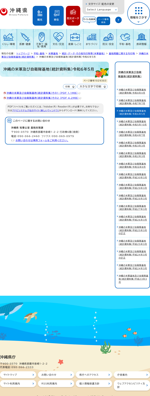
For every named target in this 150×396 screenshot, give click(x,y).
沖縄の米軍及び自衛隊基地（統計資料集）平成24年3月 (133, 261)
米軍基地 (53, 53)
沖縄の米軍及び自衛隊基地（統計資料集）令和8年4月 (132, 85)
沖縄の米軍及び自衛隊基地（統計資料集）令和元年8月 (132, 159)
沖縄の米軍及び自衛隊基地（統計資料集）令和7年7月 (132, 96)
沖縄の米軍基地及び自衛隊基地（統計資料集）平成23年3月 (133, 273)
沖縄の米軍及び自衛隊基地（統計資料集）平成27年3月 (133, 201)
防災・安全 (108, 44)
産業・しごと (75, 44)
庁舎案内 (122, 369)
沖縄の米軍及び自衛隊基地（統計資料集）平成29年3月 (133, 180)
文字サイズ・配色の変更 (101, 4)
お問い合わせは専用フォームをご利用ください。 (42, 140)
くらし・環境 (8, 44)
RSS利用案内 (49, 377)
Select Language (99, 9)
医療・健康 (25, 44)
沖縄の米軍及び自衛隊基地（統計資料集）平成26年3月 (133, 212)
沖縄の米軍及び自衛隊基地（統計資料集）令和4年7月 (132, 127)
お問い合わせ (48, 369)
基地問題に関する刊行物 (122, 53)
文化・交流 (58, 44)
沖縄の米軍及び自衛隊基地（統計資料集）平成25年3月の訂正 (133, 224)
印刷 (67, 86)
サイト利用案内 (12, 377)
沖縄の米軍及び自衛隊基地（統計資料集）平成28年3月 (133, 191)
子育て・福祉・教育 (41, 45)
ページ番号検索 (103, 20)
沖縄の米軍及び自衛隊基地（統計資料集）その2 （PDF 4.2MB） (44, 98)
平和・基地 (125, 44)
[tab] (89, 21)
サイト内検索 (89, 19)
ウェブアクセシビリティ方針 (131, 379)
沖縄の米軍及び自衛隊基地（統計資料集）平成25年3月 (133, 236)
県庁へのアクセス (89, 369)
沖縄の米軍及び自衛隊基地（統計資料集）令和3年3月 (132, 138)
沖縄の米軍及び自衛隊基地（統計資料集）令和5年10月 (133, 117)
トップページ (23, 53)
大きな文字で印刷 (90, 86)
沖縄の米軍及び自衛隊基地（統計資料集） (132, 71)
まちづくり (92, 44)
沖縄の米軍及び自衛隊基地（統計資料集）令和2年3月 (132, 149)
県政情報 (142, 44)
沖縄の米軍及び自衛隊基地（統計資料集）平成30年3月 (133, 170)
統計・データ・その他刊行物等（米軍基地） (83, 53)
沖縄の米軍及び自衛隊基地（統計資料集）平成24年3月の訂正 (133, 248)
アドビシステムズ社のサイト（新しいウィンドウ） (35, 110)
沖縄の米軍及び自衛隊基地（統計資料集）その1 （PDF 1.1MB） (43, 93)
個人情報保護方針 (89, 377)
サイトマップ (10, 369)
